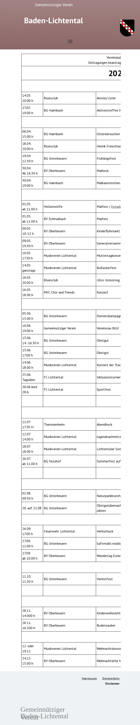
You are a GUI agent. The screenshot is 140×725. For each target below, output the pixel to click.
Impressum (89, 678)
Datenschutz (111, 678)
